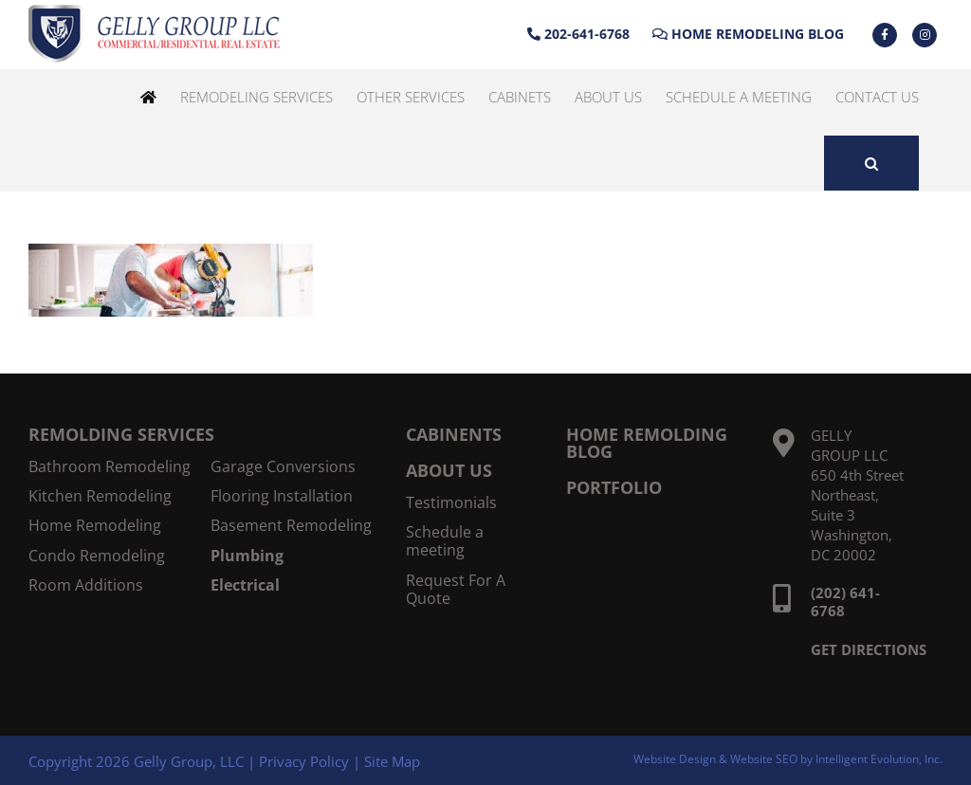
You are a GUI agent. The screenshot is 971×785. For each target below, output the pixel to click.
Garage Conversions (283, 467)
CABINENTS (454, 434)
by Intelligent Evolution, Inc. (871, 759)
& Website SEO (759, 759)
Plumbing (247, 556)
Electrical (245, 585)
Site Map (392, 761)
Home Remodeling (94, 526)
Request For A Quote (455, 590)
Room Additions (85, 585)
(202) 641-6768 (845, 601)
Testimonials (451, 503)
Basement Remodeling (291, 526)
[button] (871, 163)
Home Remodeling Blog (748, 34)
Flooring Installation (282, 496)
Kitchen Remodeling (100, 496)
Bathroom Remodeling (109, 467)
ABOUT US (449, 470)
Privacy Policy (304, 761)
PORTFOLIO (614, 487)
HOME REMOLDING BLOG (646, 443)
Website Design (674, 759)
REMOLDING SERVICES (121, 434)
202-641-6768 (578, 34)
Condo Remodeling (96, 556)
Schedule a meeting (445, 541)
